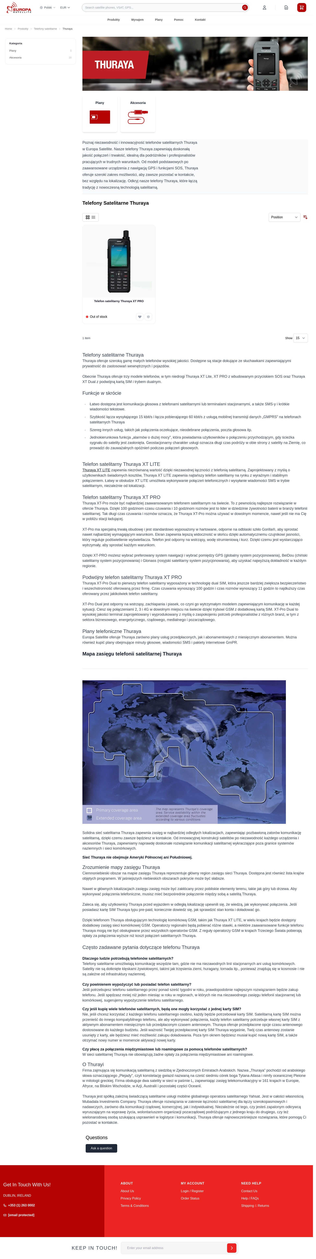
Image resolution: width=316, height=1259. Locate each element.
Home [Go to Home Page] (8, 28)
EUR (65, 7)
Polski (48, 7)
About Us (127, 1191)
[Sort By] (285, 217)
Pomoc (179, 19)
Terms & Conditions (135, 1205)
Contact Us (249, 1191)
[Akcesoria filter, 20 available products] (40, 57)
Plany (159, 19)
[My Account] (264, 7)
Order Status (190, 1198)
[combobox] (165, 7)
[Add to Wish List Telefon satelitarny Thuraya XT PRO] (139, 316)
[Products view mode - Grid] (87, 217)
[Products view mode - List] (93, 217)
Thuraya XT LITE (96, 470)
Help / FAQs (250, 1198)
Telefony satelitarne (45, 28)
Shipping (247, 1205)
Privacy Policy (131, 1198)
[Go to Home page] (19, 7)
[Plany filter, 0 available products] (40, 50)
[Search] (245, 7)
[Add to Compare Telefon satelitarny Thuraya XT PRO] (148, 316)
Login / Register (192, 1191)
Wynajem (137, 19)
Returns (263, 1205)
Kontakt (200, 19)
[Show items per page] (300, 338)
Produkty (113, 19)
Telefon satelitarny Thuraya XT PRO (119, 301)
